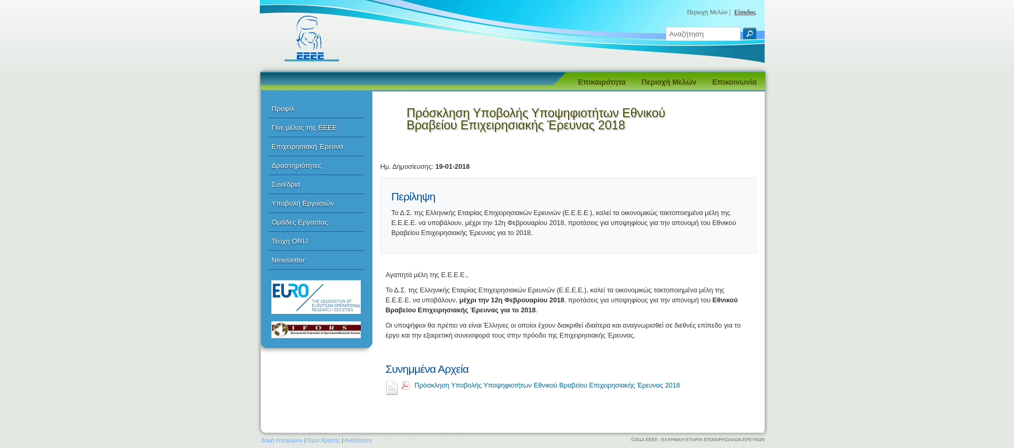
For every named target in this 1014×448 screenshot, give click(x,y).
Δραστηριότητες (296, 165)
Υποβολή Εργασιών (302, 203)
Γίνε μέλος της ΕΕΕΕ (304, 127)
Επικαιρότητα (602, 82)
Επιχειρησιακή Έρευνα (307, 146)
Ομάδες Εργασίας (299, 222)
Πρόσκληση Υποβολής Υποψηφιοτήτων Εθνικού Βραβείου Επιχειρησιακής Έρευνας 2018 (547, 385)
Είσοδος (745, 12)
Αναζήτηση (358, 440)
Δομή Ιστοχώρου (281, 440)
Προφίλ (283, 109)
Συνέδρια (285, 184)
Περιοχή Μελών (669, 82)
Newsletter (288, 260)
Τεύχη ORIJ (289, 241)
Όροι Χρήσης (323, 440)
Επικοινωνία (734, 82)
